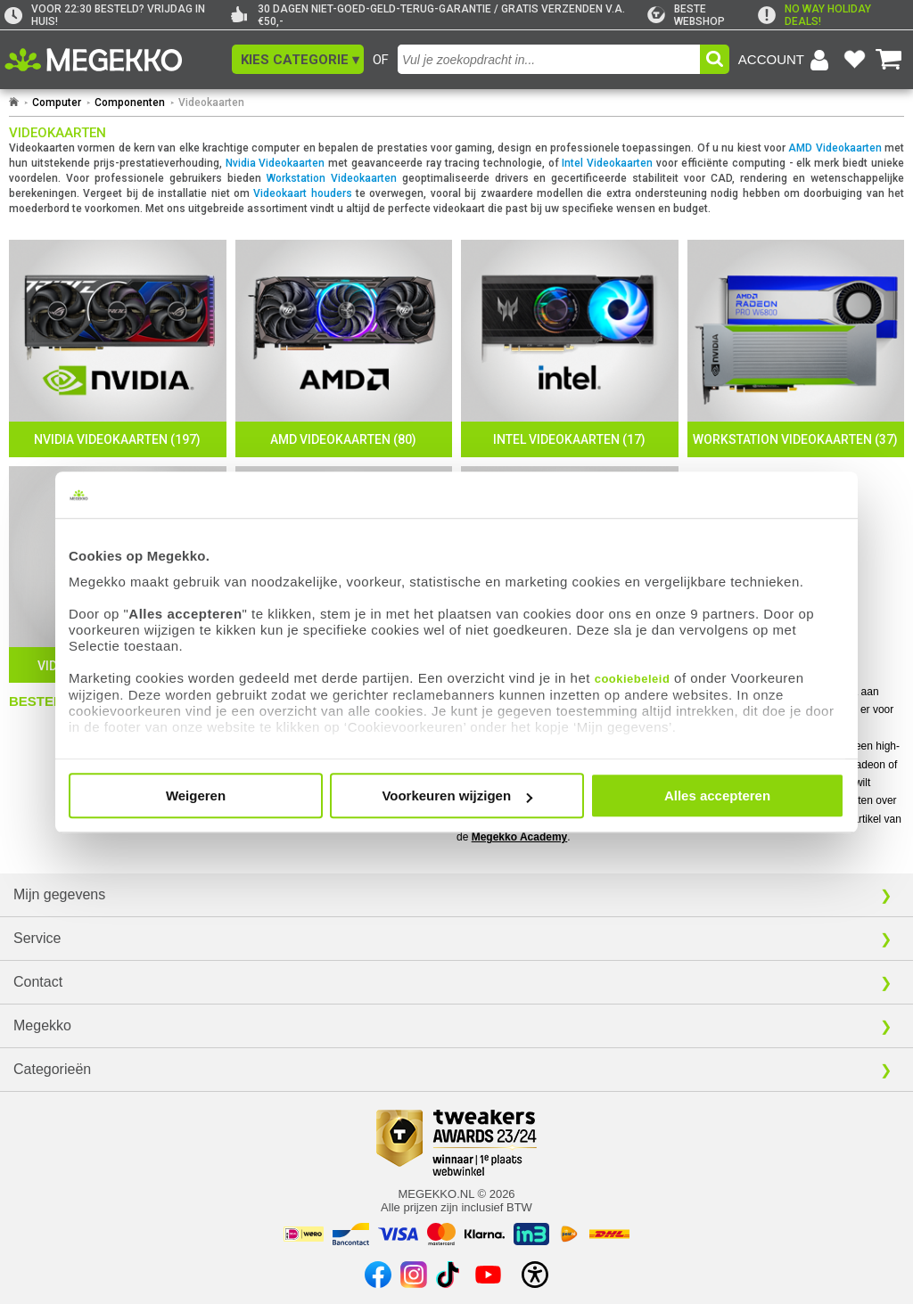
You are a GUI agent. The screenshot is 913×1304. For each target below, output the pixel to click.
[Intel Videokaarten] (570, 348)
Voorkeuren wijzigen (457, 795)
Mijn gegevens (59, 894)
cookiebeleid (632, 678)
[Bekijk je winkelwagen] (889, 60)
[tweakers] (702, 15)
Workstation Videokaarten (332, 178)
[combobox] (549, 59)
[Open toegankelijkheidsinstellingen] (535, 1274)
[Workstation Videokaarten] (796, 348)
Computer (56, 102)
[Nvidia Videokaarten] (117, 348)
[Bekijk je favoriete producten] (854, 60)
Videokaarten (211, 102)
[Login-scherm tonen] (786, 60)
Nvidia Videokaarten (275, 163)
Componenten (130, 102)
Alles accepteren (717, 795)
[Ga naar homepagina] (113, 59)
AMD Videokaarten (834, 148)
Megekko (42, 1025)
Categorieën (52, 1069)
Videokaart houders (302, 193)
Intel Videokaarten (607, 163)
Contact (37, 981)
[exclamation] (833, 15)
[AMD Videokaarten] (344, 348)
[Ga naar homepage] (14, 102)
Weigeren (196, 795)
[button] (298, 59)
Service (37, 938)
